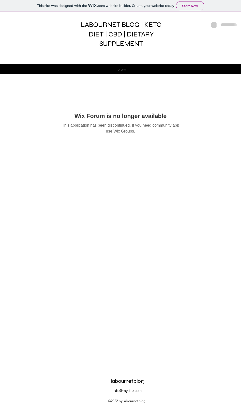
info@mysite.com (127, 391)
